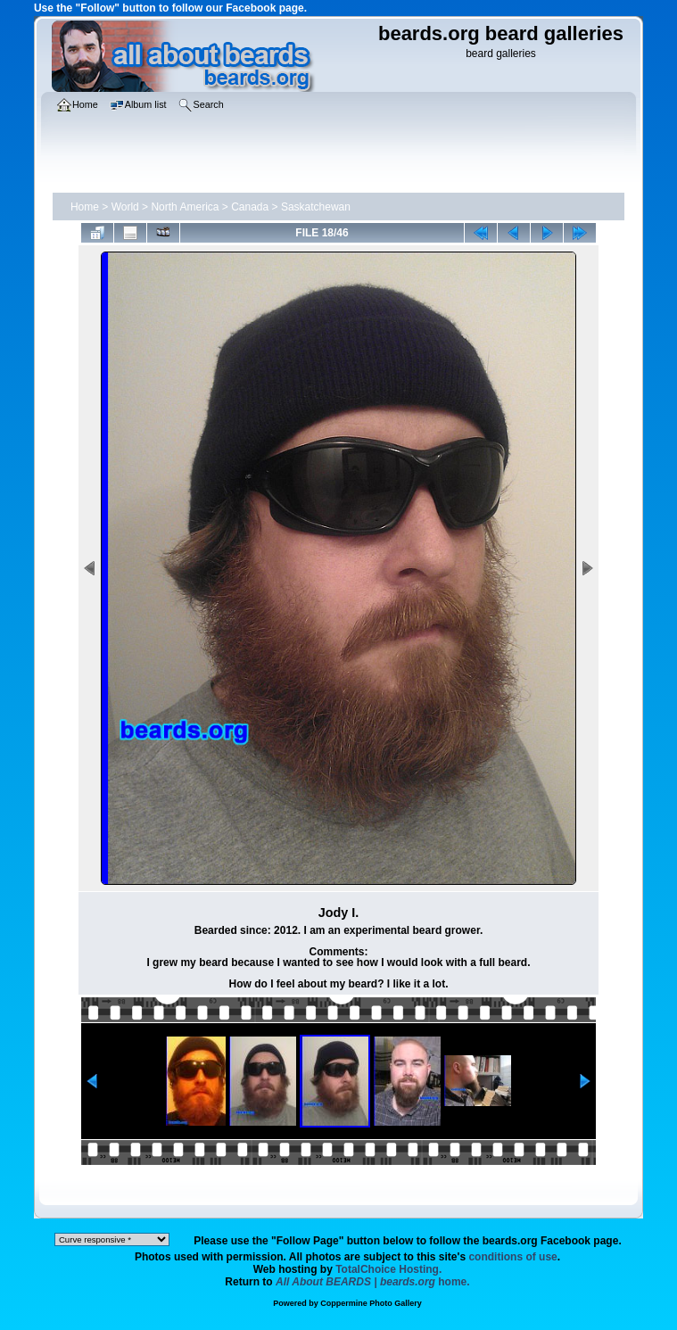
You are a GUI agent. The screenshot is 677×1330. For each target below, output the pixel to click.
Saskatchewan (316, 207)
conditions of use (512, 1257)
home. (373, 1282)
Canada (249, 207)
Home (84, 207)
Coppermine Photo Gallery (371, 1303)
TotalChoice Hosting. (388, 1269)
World (125, 207)
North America (185, 207)
